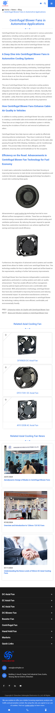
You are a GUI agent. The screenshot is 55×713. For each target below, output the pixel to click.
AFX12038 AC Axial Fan (27, 425)
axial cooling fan (21, 213)
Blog (20, 10)
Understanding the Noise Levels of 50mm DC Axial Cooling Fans (27, 572)
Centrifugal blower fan (25, 176)
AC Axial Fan (8, 606)
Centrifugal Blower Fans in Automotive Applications (25, 12)
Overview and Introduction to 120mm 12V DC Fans (24, 525)
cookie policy (29, 705)
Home (6, 10)
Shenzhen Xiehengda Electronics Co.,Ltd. (28, 695)
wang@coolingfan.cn (16, 668)
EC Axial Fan (8, 600)
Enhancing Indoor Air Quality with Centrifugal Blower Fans (28, 310)
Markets (6, 637)
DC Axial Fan (8, 594)
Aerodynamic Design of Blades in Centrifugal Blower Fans (27, 480)
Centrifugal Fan (9, 625)
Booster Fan (8, 619)
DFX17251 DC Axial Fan (27, 393)
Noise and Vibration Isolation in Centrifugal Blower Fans (28, 313)
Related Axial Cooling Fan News (27, 436)
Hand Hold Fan (9, 631)
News (13, 10)
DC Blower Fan (9, 613)
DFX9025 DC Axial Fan (27, 360)
